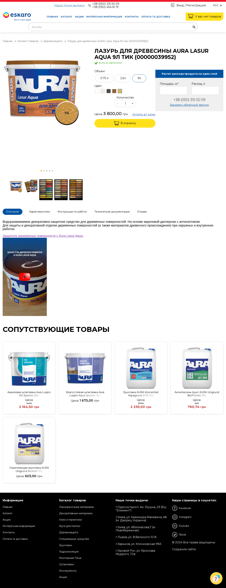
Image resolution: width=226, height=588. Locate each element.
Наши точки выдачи (69, 5)
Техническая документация (119, 211)
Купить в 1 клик (143, 114)
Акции (79, 16)
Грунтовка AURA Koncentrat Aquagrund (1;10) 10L (141, 393)
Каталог (66, 16)
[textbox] (113, 27)
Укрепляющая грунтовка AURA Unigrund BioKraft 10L (29, 468)
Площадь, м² (169, 83)
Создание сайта (184, 548)
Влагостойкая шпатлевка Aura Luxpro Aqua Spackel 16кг (85, 393)
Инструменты (67, 569)
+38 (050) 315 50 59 (105, 3)
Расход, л (198, 83)
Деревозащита (68, 531)
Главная (52, 16)
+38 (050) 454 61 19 (105, 7)
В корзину (125, 123)
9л (139, 78)
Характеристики (43, 211)
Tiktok (179, 533)
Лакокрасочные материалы (76, 506)
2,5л (123, 78)
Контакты (132, 16)
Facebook (181, 507)
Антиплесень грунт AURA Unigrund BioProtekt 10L (197, 393)
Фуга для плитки (69, 525)
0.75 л (104, 78)
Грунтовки (65, 544)
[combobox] (113, 27)
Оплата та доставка (155, 16)
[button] (41, 170)
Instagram (182, 516)
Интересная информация (104, 16)
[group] (47, 88)
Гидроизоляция (69, 550)
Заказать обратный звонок (189, 105)
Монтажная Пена (70, 557)
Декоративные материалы (76, 512)
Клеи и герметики (70, 518)
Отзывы (151, 211)
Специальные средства (74, 537)
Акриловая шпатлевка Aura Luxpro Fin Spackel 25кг (29, 393)
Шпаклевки (66, 563)
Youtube (180, 525)
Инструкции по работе (78, 211)
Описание (13, 211)
